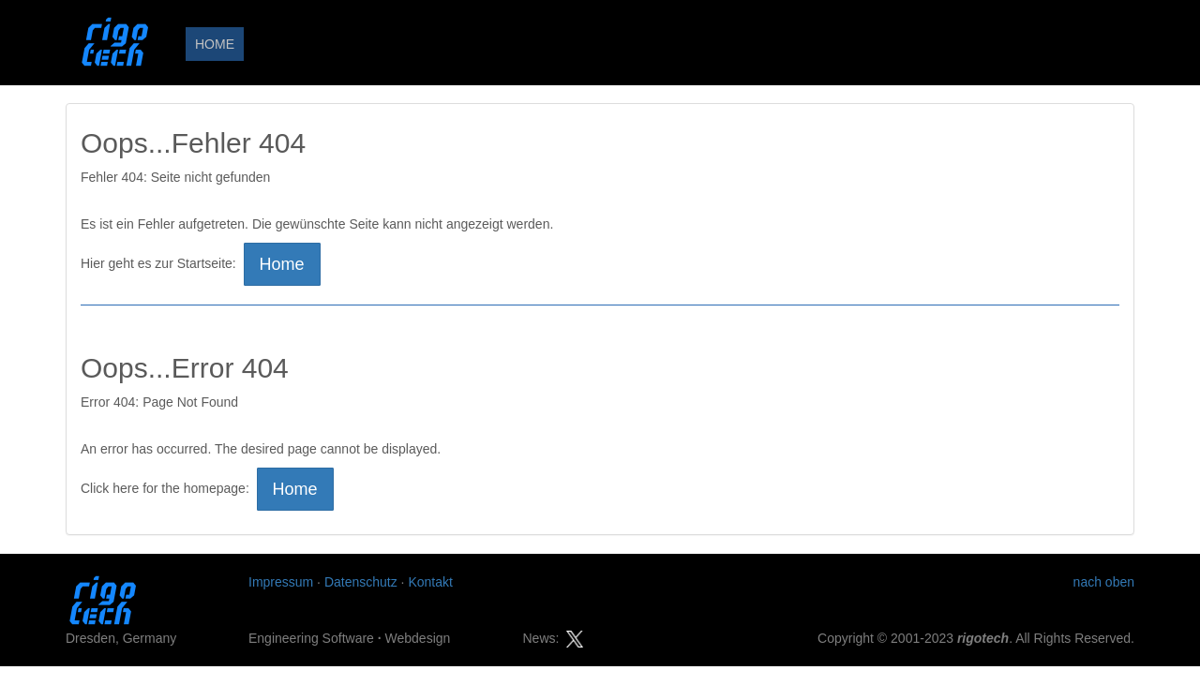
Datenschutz (361, 581)
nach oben (1103, 581)
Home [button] (282, 264)
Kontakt (430, 581)
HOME (214, 44)
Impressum (280, 581)
